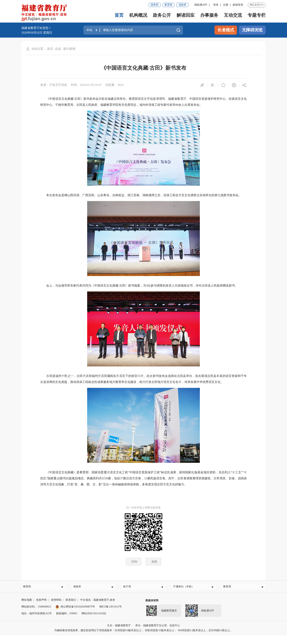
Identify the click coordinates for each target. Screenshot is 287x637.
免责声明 (41, 601)
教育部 (168, 4)
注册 (225, 4)
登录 (215, 4)
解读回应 (186, 15)
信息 (58, 48)
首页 (119, 15)
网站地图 (26, 601)
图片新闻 (69, 48)
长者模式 (226, 30)
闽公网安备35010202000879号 (75, 608)
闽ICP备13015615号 (110, 608)
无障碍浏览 (252, 30)
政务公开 (162, 15)
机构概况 (138, 15)
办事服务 (209, 15)
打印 (134, 561)
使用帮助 (56, 601)
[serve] (45, 13)
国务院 (155, 4)
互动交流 (233, 15)
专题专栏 (257, 15)
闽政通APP (200, 4)
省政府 (182, 4)
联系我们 (71, 601)
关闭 (154, 561)
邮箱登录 (238, 4)
